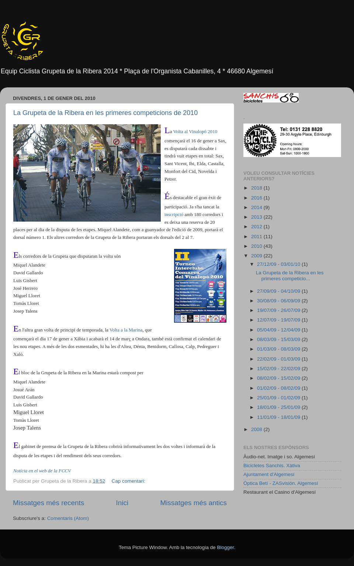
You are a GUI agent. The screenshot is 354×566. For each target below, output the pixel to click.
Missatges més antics (193, 503)
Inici (122, 503)
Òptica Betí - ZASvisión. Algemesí (280, 483)
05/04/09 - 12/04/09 (279, 330)
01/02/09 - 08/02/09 (279, 388)
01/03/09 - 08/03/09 (279, 349)
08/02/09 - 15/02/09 (279, 378)
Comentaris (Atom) (68, 518)
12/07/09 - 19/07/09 (279, 320)
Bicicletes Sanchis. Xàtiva (271, 465)
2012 (257, 226)
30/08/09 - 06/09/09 (279, 300)
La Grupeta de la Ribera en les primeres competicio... (290, 275)
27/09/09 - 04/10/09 (279, 291)
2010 (257, 246)
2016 (257, 198)
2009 (257, 255)
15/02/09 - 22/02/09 (279, 368)
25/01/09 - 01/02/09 (279, 397)
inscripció (173, 214)
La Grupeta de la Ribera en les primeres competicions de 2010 (105, 113)
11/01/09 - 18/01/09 (279, 417)
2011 (257, 236)
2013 (257, 217)
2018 (257, 188)
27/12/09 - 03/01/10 (279, 264)
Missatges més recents (48, 503)
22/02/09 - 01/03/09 (279, 359)
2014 (257, 207)
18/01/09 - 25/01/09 (279, 407)
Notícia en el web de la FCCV (42, 470)
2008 (257, 429)
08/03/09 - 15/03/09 (279, 339)
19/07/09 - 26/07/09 (279, 310)
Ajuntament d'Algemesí (268, 474)
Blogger (225, 547)
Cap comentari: (128, 481)
